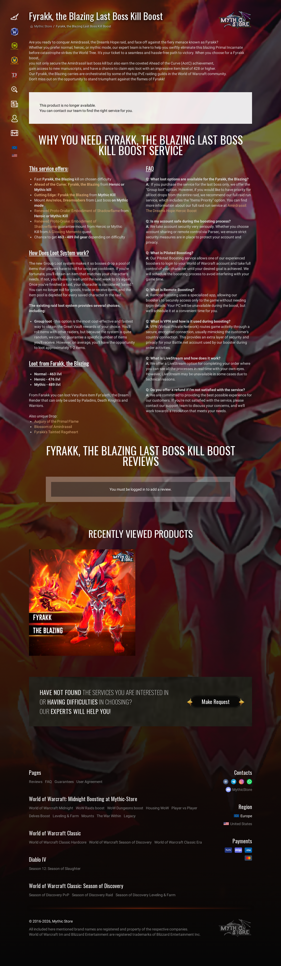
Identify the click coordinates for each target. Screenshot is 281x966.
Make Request (216, 702)
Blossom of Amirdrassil (53, 427)
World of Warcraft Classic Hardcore (57, 842)
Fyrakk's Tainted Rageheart (56, 432)
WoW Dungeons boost (125, 808)
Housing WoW (157, 808)
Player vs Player (184, 808)
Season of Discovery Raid (92, 895)
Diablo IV (37, 859)
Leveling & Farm (66, 816)
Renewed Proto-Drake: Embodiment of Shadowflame (77, 211)
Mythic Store (43, 26)
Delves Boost (39, 816)
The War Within (109, 816)
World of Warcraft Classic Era (178, 842)
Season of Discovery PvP (49, 895)
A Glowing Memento (64, 232)
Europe (246, 816)
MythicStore (242, 789)
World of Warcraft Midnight (51, 808)
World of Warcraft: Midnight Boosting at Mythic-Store (83, 799)
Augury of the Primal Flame (56, 421)
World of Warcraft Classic (55, 833)
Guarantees (64, 782)
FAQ (48, 782)
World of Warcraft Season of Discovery (120, 842)
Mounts (87, 816)
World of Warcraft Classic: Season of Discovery (76, 886)
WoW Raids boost (90, 808)
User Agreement (89, 782)
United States (241, 824)
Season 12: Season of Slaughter (55, 868)
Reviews (35, 782)
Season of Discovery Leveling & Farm (145, 895)
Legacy (130, 816)
